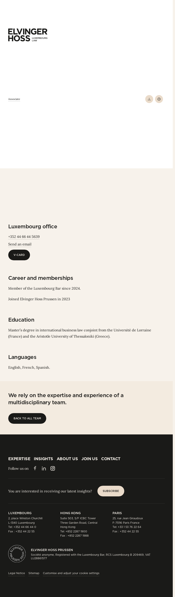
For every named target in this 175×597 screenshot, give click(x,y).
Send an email (19, 244)
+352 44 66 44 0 (25, 527)
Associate (14, 99)
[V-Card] (19, 255)
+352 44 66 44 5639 (24, 236)
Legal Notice (16, 573)
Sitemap (33, 573)
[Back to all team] (27, 418)
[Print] (159, 99)
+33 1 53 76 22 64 (129, 527)
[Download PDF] (149, 99)
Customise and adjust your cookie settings (71, 573)
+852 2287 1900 (76, 531)
